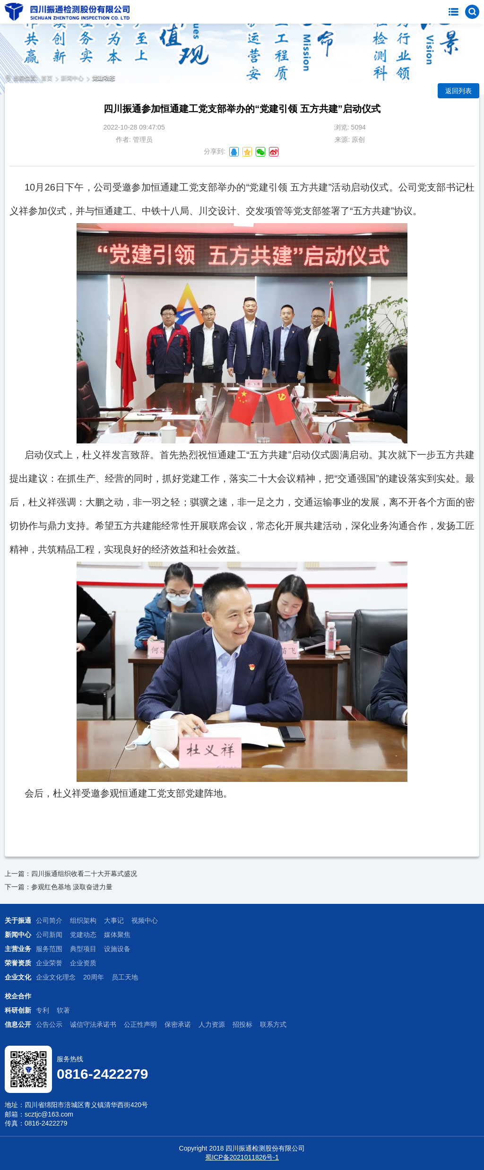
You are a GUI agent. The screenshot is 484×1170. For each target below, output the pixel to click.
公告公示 (49, 1024)
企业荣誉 (49, 963)
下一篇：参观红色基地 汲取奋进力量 (58, 887)
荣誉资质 (18, 963)
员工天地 (125, 977)
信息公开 (18, 1024)
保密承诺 (177, 1024)
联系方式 (273, 1024)
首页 (46, 78)
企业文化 (18, 977)
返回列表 (458, 91)
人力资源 (212, 1024)
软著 (63, 1010)
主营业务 (18, 949)
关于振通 (18, 920)
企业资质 (83, 963)
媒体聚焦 (117, 934)
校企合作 (18, 996)
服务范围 (49, 949)
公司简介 (49, 920)
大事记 (114, 920)
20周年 (93, 977)
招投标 (242, 1024)
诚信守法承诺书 (93, 1024)
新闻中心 (72, 78)
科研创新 (18, 1010)
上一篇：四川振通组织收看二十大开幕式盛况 (71, 873)
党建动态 (103, 78)
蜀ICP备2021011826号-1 (242, 1157)
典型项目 (83, 949)
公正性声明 (140, 1024)
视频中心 (144, 920)
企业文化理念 (56, 977)
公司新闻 (49, 934)
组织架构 (83, 920)
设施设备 (117, 949)
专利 (42, 1010)
